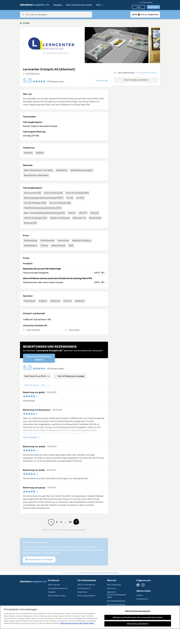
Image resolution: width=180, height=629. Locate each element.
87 (70, 522)
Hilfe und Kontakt (114, 585)
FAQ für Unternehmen (86, 585)
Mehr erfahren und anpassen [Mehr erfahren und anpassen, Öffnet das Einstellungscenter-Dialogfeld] (137, 615)
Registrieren (153, 7)
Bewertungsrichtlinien (57, 596)
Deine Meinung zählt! (91, 573)
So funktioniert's (84, 588)
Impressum (111, 588)
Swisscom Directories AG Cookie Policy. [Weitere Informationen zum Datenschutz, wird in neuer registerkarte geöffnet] (77, 628)
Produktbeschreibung (115, 608)
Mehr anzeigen (31, 437)
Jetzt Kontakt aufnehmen (136, 80)
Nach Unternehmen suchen (79, 5)
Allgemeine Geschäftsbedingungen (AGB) (116, 594)
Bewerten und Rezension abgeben (39, 358)
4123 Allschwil (32, 74)
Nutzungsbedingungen (116, 601)
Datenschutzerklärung (116, 605)
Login (138, 7)
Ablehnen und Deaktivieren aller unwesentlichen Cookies (137, 622)
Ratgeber (58, 5)
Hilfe (99, 5)
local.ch (139, 595)
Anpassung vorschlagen (39, 559)
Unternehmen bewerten (58, 588)
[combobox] (58, 15)
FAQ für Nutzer (54, 585)
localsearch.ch (142, 599)
